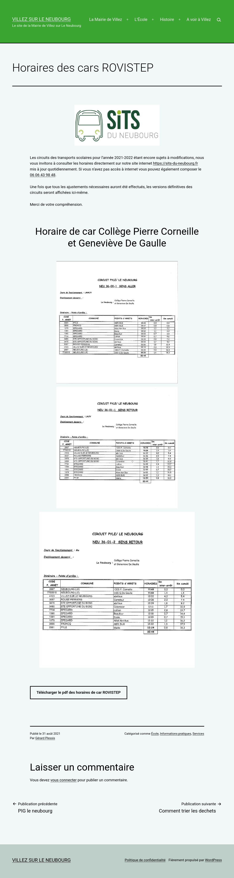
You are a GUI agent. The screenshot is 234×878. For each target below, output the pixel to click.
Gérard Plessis (45, 738)
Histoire (167, 19)
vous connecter (63, 780)
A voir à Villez (199, 19)
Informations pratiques (175, 733)
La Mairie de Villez (105, 19)
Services (198, 733)
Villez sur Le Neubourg (41, 19)
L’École (141, 19)
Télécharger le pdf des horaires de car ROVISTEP (79, 692)
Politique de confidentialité (145, 860)
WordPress (213, 860)
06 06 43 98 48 (43, 175)
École (155, 733)
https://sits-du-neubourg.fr (175, 163)
